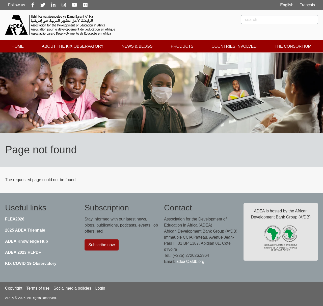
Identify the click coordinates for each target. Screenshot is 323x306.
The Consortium (293, 46)
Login (100, 288)
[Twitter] (42, 5)
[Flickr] (85, 5)
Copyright (13, 288)
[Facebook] (32, 5)
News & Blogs (137, 46)
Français (307, 5)
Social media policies (72, 288)
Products (182, 46)
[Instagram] (64, 5)
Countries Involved (233, 46)
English (286, 5)
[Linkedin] (53, 5)
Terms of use (37, 288)
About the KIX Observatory (72, 46)
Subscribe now (101, 245)
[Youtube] (74, 5)
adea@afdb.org (190, 261)
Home (18, 46)
